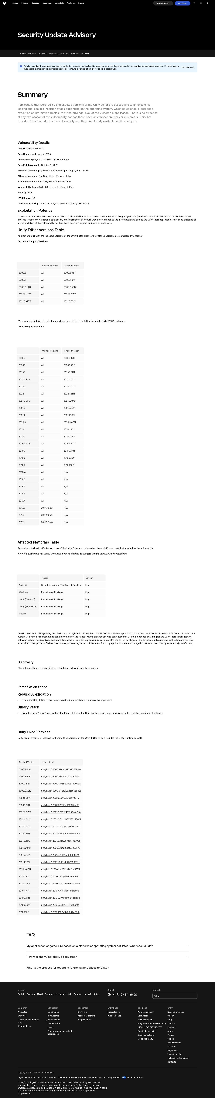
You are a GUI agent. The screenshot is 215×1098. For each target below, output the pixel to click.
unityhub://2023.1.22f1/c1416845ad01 (60, 805)
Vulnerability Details (28, 53)
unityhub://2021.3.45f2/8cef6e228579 (60, 847)
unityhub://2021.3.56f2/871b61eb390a (60, 840)
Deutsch (31, 994)
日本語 (40, 994)
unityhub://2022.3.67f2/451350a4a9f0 (61, 812)
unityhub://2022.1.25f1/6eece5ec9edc (60, 833)
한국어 (96, 994)
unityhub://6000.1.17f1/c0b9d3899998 (61, 783)
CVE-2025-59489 (35, 148)
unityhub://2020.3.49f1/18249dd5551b (60, 869)
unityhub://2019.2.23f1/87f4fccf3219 (60, 905)
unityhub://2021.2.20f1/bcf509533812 (60, 855)
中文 (70, 994)
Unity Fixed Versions (74, 53)
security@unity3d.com (181, 643)
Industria (25, 3)
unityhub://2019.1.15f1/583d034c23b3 (60, 912)
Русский (87, 994)
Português (61, 994)
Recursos (35, 3)
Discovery (42, 53)
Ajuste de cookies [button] (135, 1077)
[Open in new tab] (46, 1021)
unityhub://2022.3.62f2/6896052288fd (61, 819)
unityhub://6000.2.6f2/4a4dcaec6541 (60, 776)
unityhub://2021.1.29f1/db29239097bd (60, 862)
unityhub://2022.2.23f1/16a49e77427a (60, 826)
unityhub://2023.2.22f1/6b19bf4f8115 (60, 798)
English (21, 994)
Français (49, 994)
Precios (81, 3)
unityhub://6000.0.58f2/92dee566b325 (61, 790)
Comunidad (47, 3)
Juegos (15, 3)
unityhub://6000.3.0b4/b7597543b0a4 (61, 769)
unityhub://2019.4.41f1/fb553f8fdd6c (60, 890)
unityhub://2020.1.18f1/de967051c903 (60, 883)
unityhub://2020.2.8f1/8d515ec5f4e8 (60, 876)
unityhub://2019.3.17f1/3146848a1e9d (60, 897)
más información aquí (95, 1087)
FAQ (87, 53)
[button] (163, 3)
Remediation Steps (56, 53)
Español (77, 994)
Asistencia (71, 3)
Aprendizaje (59, 3)
